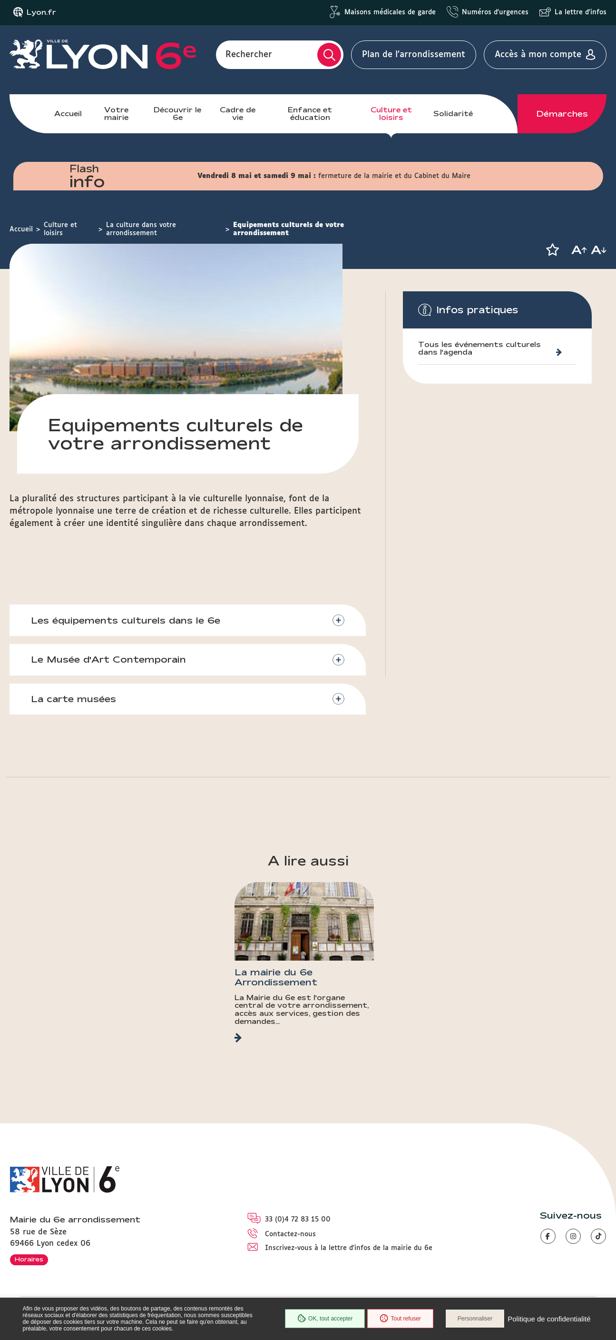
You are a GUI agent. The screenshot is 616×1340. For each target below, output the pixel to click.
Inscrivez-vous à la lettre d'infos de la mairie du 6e (348, 1248)
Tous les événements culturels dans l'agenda (479, 349)
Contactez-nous (290, 1234)
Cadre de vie (237, 113)
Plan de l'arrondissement (413, 54)
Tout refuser (400, 1318)
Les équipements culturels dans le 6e (125, 620)
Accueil (68, 113)
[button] (552, 250)
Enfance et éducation (310, 113)
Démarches (562, 113)
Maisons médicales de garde (390, 12)
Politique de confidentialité (549, 1319)
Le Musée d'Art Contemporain (108, 659)
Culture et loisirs (391, 113)
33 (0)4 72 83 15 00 (298, 1219)
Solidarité (453, 113)
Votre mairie (116, 113)
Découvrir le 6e (177, 113)
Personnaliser (475, 1318)
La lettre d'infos (580, 12)
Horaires (29, 1259)
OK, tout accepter (324, 1318)
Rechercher (248, 54)
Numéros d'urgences (495, 12)
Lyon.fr (41, 12)
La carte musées (73, 699)
